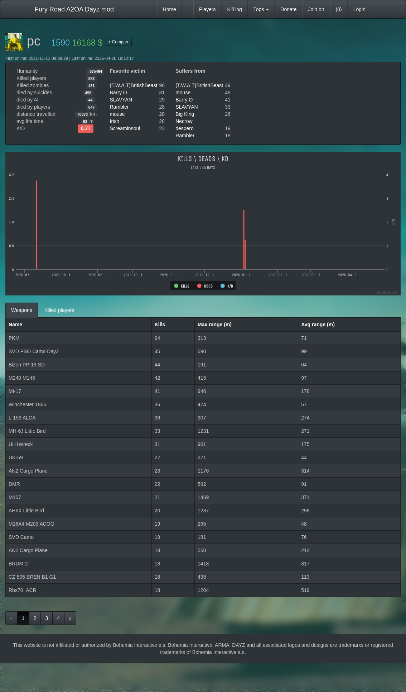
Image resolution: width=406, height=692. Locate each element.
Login (359, 9)
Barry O (118, 92)
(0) (339, 9)
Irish (114, 121)
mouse (117, 114)
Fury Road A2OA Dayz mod (74, 9)
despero (184, 128)
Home (169, 9)
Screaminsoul (125, 128)
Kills (160, 324)
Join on (316, 9)
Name (15, 324)
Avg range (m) (318, 324)
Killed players (59, 310)
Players (207, 9)
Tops (261, 9)
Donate (288, 9)
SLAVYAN (121, 100)
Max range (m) (215, 324)
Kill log (234, 9)
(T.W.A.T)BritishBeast (134, 85)
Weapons (21, 310)
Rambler (119, 107)
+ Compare (119, 41)
